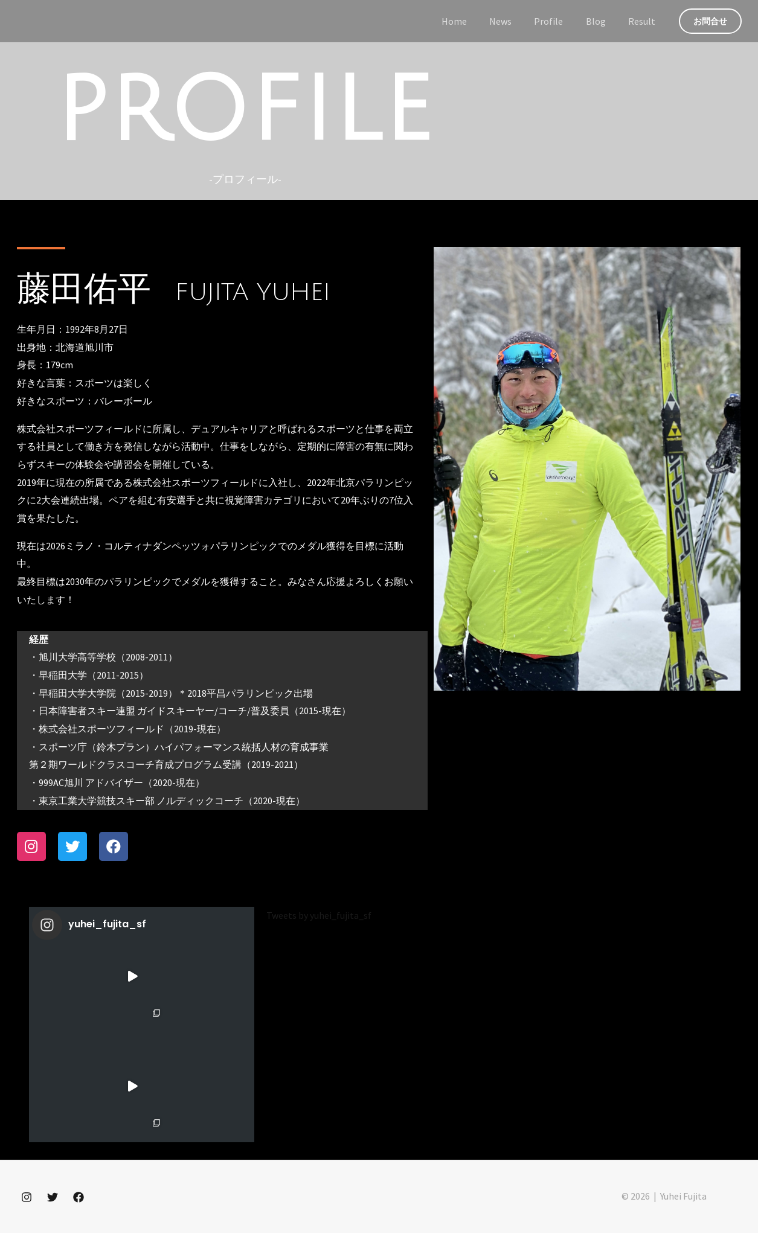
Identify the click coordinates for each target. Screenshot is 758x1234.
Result (643, 21)
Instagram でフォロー (143, 1130)
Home (468, 21)
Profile (556, 21)
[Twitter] (52, 1198)
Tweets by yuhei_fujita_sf (318, 916)
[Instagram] (26, 1198)
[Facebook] (78, 1198)
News (512, 21)
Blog (601, 21)
